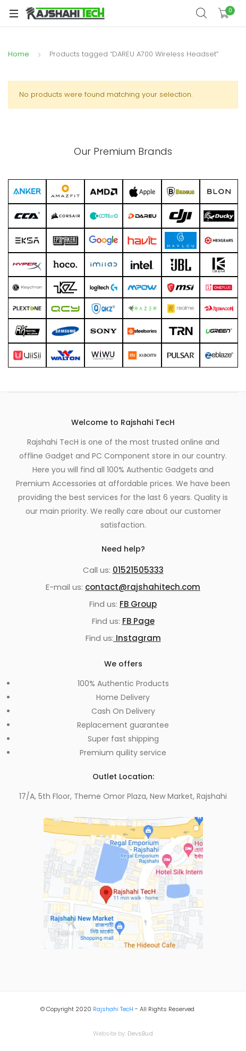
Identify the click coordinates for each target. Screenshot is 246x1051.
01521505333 (138, 569)
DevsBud (140, 1033)
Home (18, 54)
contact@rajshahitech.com (142, 587)
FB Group (138, 604)
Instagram (137, 638)
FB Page (138, 621)
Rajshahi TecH (113, 1009)
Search (202, 13)
